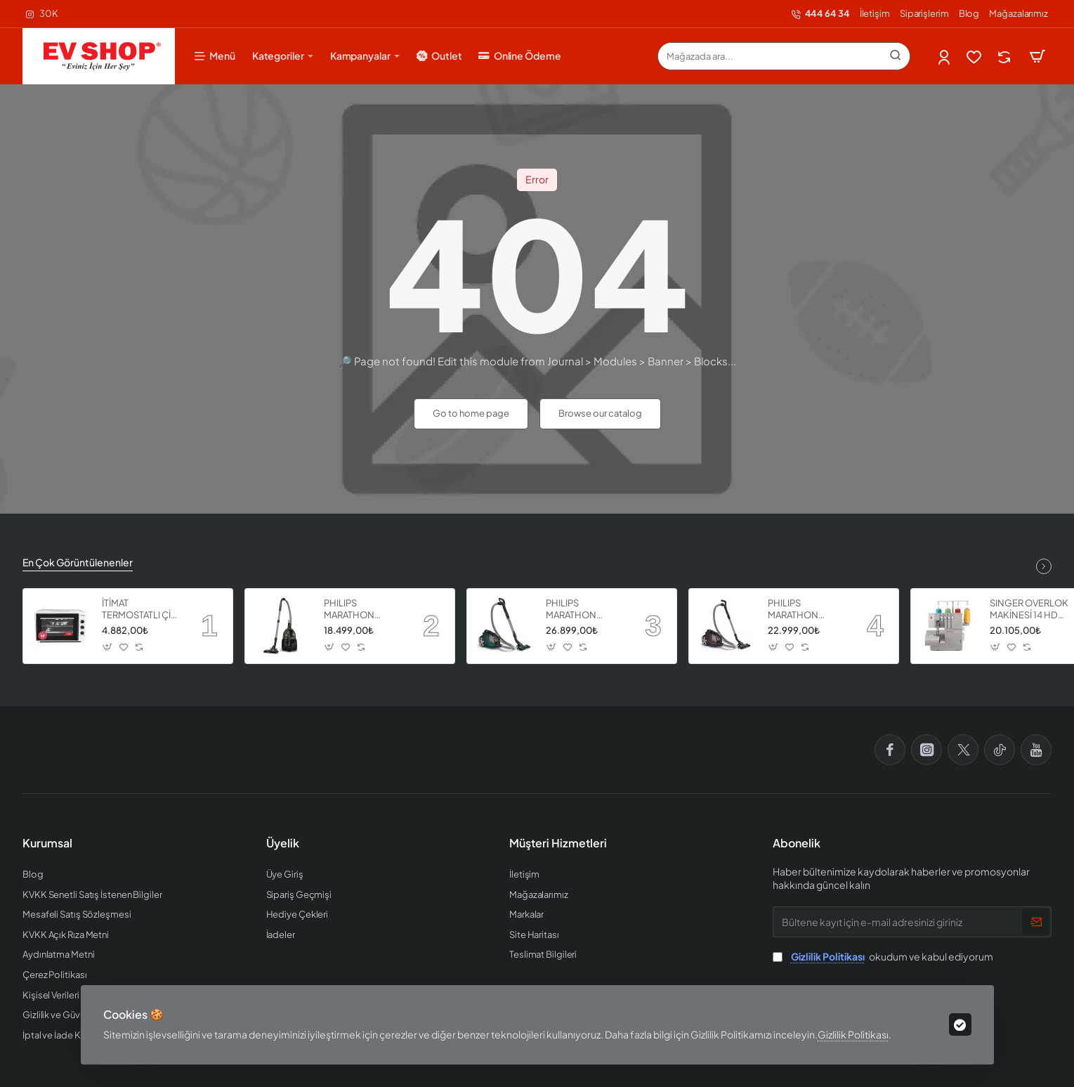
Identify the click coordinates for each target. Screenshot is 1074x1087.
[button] (107, 647)
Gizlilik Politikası (853, 1034)
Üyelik (282, 843)
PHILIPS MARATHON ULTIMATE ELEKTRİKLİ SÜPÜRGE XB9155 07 (806, 609)
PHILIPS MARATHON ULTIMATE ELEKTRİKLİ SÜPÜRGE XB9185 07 (584, 609)
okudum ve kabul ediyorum (883, 956)
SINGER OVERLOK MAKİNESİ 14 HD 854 (1029, 609)
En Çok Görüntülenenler (77, 562)
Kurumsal (47, 843)
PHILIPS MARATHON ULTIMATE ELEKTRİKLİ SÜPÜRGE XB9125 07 (362, 609)
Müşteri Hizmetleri (558, 843)
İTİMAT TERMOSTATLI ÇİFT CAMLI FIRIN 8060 (141, 609)
